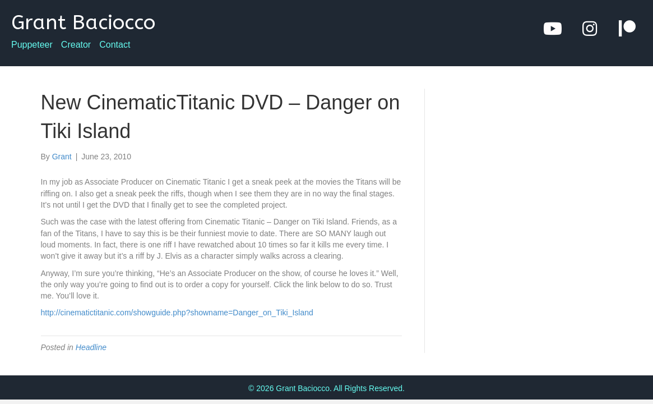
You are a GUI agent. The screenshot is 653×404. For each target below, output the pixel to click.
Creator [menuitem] (76, 44)
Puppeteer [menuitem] (32, 44)
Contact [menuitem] (114, 44)
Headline (91, 347)
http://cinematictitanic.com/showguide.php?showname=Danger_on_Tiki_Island (177, 312)
